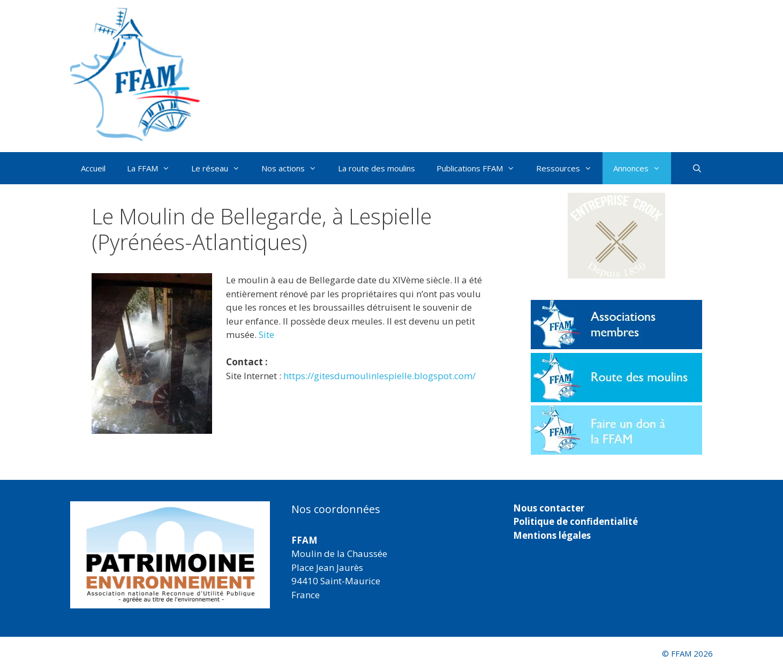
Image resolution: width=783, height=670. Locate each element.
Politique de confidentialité (575, 521)
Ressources (569, 168)
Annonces (642, 168)
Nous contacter (548, 508)
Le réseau (221, 168)
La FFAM (153, 168)
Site (266, 334)
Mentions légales (552, 535)
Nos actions (294, 168)
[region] (170, 554)
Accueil (93, 168)
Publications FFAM (480, 168)
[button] (616, 235)
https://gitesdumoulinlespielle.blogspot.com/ (379, 376)
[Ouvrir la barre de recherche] (697, 168)
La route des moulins (376, 168)
